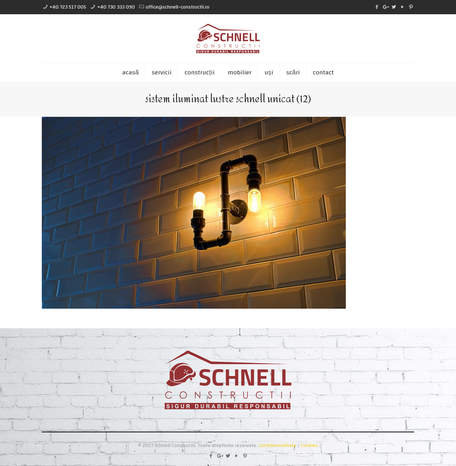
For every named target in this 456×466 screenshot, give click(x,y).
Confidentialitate (277, 445)
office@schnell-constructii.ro (177, 7)
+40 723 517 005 (67, 7)
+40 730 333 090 (116, 7)
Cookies (309, 445)
